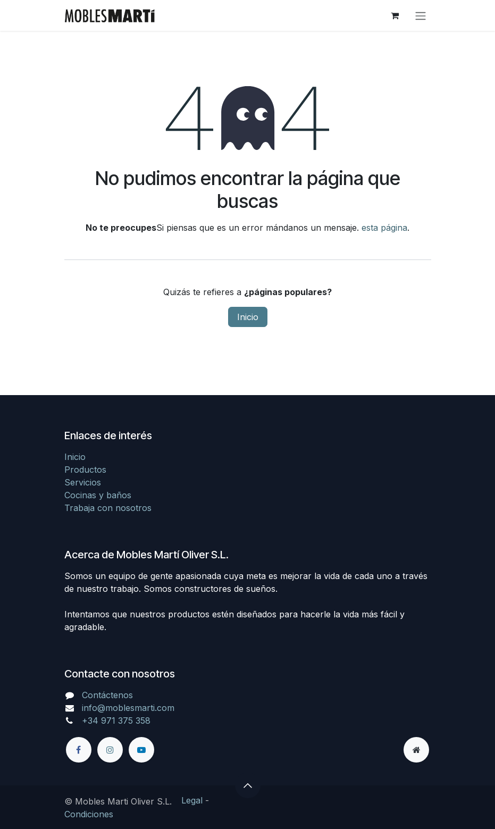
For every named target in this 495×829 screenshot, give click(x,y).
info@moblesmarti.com (128, 707)
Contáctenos (107, 695)
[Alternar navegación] (420, 15)
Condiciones (88, 814)
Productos (85, 469)
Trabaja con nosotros (108, 508)
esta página (384, 227)
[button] (248, 785)
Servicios (82, 482)
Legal (192, 800)
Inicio (247, 317)
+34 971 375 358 (116, 720)
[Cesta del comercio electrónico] (395, 15)
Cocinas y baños (97, 495)
